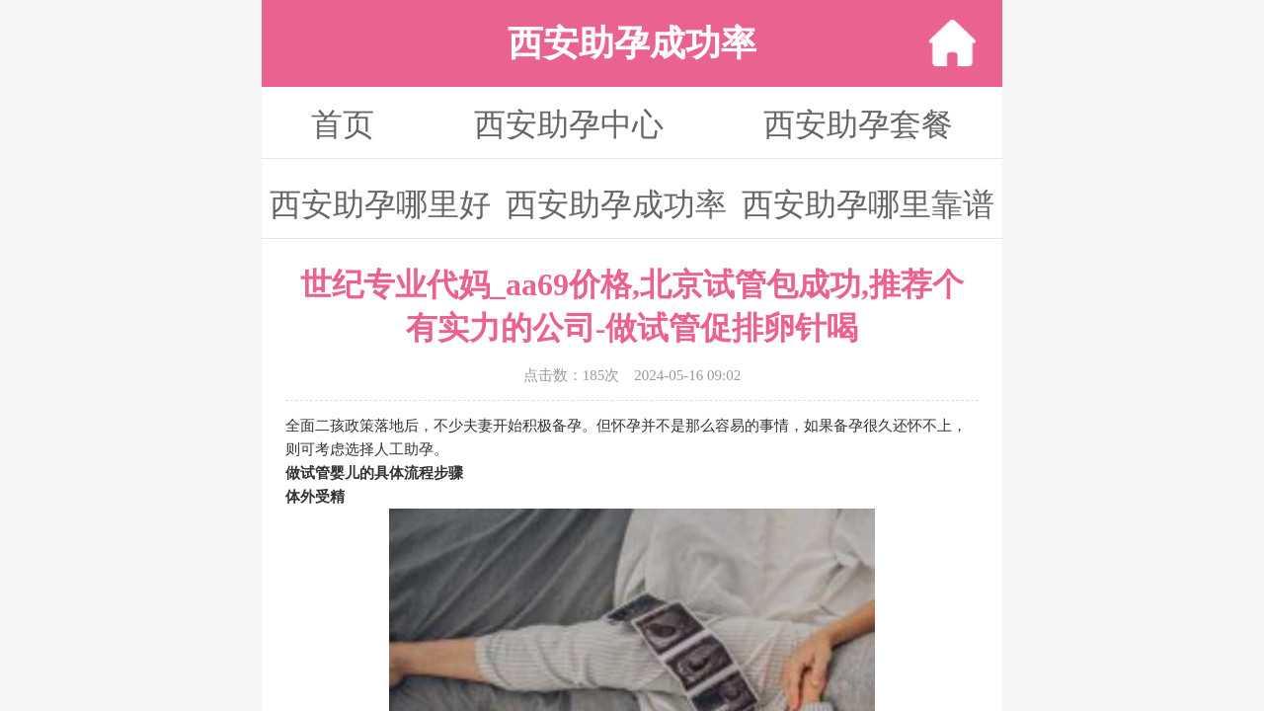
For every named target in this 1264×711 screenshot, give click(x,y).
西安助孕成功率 (616, 204)
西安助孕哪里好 (380, 204)
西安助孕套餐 (858, 124)
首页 (342, 124)
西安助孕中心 (569, 124)
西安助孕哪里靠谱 (868, 204)
